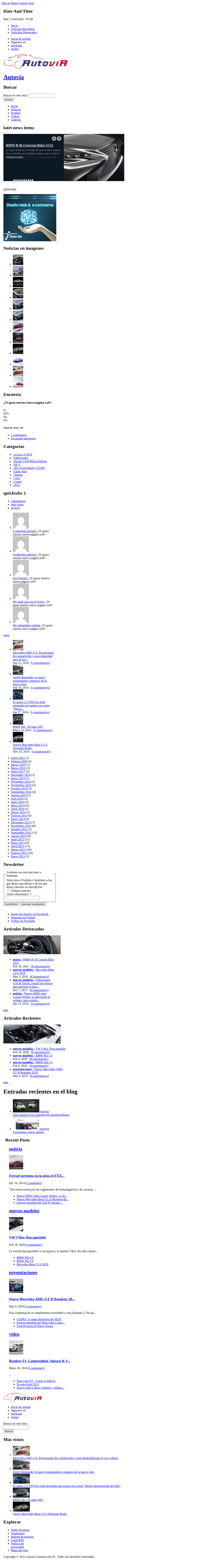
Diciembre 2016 (21, 775)
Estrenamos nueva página (28, 1132)
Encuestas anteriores (23, 438)
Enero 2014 (18, 819)
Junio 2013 (17, 839)
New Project (20, 578)
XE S (16, 464)
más (5, 1010)
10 (32, 180)
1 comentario (19, 435)
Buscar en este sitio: (15, 95)
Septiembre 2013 (21, 832)
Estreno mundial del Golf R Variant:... (40, 1202)
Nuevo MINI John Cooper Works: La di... (42, 1195)
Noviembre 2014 (21, 785)
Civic (16, 478)
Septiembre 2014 (21, 791)
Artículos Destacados (24, 32)
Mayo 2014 (18, 805)
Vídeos (15, 116)
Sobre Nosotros (20, 1530)
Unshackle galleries (25, 554)
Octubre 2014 (19, 788)
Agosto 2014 (18, 795)
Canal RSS (17, 1540)
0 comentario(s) (40, 662)
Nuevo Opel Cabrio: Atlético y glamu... (40, 1387)
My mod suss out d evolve (29, 601)
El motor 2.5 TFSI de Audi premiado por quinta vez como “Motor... (31, 705)
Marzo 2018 (18, 768)
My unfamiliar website (26, 625)
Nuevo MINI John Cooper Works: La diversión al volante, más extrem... (31, 997)
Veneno (18, 474)
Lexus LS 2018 (22, 454)
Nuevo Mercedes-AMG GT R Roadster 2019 (38, 1071)
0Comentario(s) (40, 966)
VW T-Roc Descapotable (51, 1048)
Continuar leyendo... (15, 157)
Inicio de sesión (20, 38)
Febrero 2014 (19, 815)
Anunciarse (18, 1533)
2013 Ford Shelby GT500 (29, 468)
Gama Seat (20, 471)
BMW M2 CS (44, 1055)
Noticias (16, 109)
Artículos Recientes (23, 29)
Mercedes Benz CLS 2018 (32, 1264)
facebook (16, 45)
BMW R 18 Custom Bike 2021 (29, 145)
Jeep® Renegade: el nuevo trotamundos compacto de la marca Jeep (30, 681)
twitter (15, 49)
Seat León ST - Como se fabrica (36, 1381)
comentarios (18, 501)
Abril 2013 (17, 846)
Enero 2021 (18, 758)
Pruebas (16, 112)
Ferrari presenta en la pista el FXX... (36, 1176)
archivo (15, 507)
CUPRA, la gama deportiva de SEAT (39, 1319)
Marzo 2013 (18, 849)
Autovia (13, 77)
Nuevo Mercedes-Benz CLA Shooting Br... (43, 1199)
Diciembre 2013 (21, 822)
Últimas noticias (19, 890)
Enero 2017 (18, 771)
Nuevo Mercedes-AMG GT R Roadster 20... (42, 1299)
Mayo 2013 (18, 842)
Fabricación (20, 457)
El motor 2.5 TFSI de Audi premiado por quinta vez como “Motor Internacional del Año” (67, 1486)
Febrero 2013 (19, 853)
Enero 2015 (18, 778)
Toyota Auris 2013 (28, 1384)
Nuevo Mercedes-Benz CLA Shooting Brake (30, 746)
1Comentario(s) (40, 1003)
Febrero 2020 (19, 761)
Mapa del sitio (19, 1550)
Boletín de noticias (22, 1536)
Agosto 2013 (18, 836)
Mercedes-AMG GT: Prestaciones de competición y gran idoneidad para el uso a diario (65, 1458)
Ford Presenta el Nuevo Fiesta (35, 1326)
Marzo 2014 (18, 812)
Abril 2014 (17, 808)
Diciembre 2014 (21, 781)
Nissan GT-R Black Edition (30, 461)
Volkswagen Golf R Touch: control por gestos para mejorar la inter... (33, 983)
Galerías (16, 119)
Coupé (17, 481)
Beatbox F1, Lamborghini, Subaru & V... (39, 1361)
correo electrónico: (18, 894)
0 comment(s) (33, 1183)
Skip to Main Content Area (18, 3)
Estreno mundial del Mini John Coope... (41, 1322)
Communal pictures (25, 531)
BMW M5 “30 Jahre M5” (28, 726)
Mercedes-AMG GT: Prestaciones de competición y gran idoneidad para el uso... (33, 656)
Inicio (14, 25)
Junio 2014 (17, 802)
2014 (16, 485)
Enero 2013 (18, 856)
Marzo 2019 (18, 764)
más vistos (17, 504)
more (6, 635)
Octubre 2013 (19, 829)
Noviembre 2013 (21, 825)
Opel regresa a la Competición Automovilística (41, 1114)
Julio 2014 (17, 798)
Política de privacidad (17, 1545)
